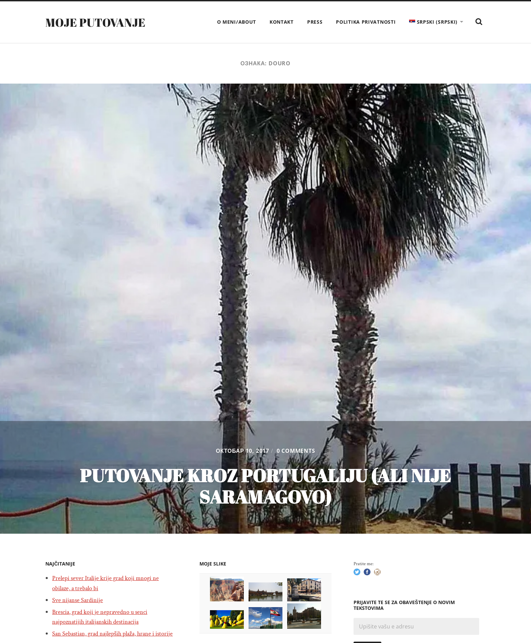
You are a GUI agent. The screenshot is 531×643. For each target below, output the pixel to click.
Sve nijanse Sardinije (79, 600)
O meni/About (236, 22)
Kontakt (282, 22)
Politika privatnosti (366, 22)
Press (315, 22)
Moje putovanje (98, 22)
